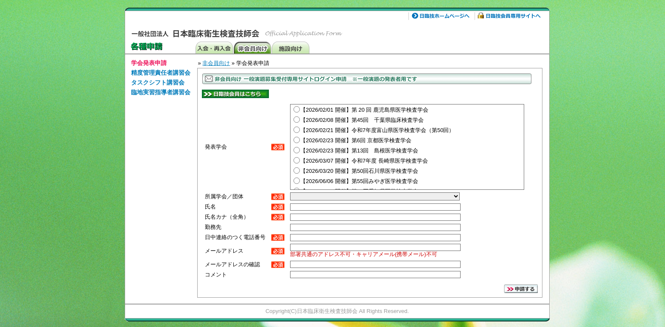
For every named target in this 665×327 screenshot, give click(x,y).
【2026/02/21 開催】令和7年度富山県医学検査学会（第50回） (377, 130)
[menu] (160, 79)
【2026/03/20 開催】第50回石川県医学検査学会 (359, 171)
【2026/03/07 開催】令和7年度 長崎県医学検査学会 (364, 161)
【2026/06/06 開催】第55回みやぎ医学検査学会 (359, 181)
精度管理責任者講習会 (160, 72)
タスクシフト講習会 (157, 82)
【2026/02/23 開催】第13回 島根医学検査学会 (359, 150)
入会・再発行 (214, 47)
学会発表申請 (149, 62)
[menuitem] (160, 63)
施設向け (290, 47)
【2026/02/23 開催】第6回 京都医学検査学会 (355, 140)
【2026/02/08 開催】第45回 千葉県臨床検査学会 (362, 120)
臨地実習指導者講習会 (160, 92)
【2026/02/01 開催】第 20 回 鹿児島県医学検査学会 (364, 110)
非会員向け (252, 47)
